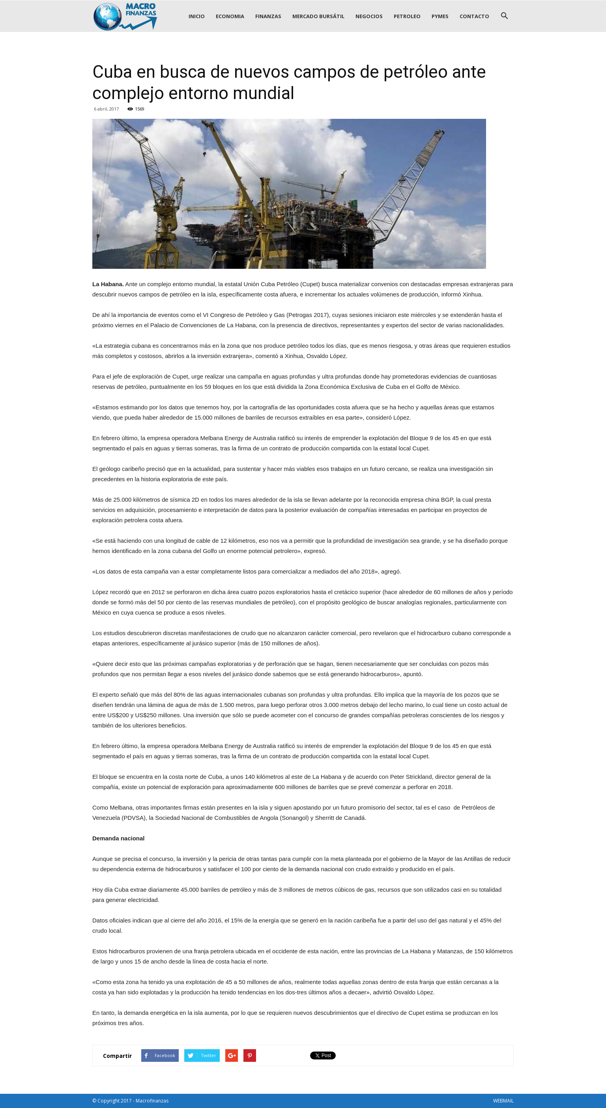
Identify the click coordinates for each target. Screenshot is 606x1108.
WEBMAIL (503, 1100)
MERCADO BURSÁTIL (318, 16)
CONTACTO (474, 16)
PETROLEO (407, 16)
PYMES (440, 16)
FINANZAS (268, 16)
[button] (504, 16)
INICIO (197, 16)
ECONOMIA (230, 16)
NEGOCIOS (369, 16)
